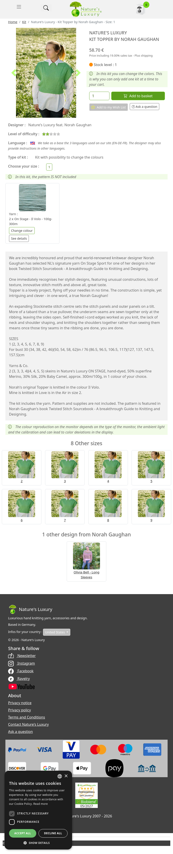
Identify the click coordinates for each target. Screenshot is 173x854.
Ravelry (19, 678)
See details (19, 238)
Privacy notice (20, 702)
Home (12, 22)
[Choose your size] (49, 167)
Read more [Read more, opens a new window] (40, 804)
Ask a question (144, 106)
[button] (13, 73)
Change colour (22, 230)
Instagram (21, 663)
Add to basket (138, 95)
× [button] (66, 776)
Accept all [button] (22, 833)
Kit (24, 22)
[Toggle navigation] (19, 6)
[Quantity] (99, 96)
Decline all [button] (53, 833)
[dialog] (38, 810)
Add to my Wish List (108, 107)
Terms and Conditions (26, 717)
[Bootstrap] (30, 609)
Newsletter (22, 655)
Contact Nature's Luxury (28, 724)
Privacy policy (19, 710)
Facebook (21, 670)
